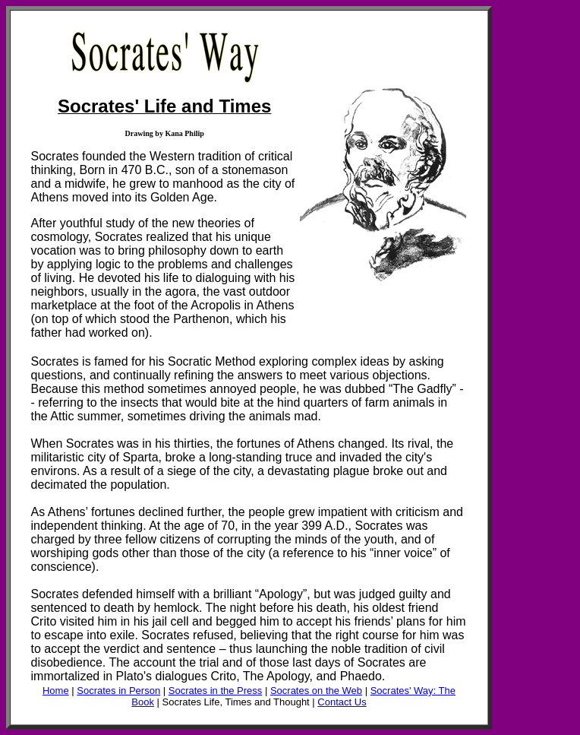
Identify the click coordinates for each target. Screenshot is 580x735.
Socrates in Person (118, 690)
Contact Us (341, 702)
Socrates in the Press (216, 690)
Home (56, 690)
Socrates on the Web (316, 690)
